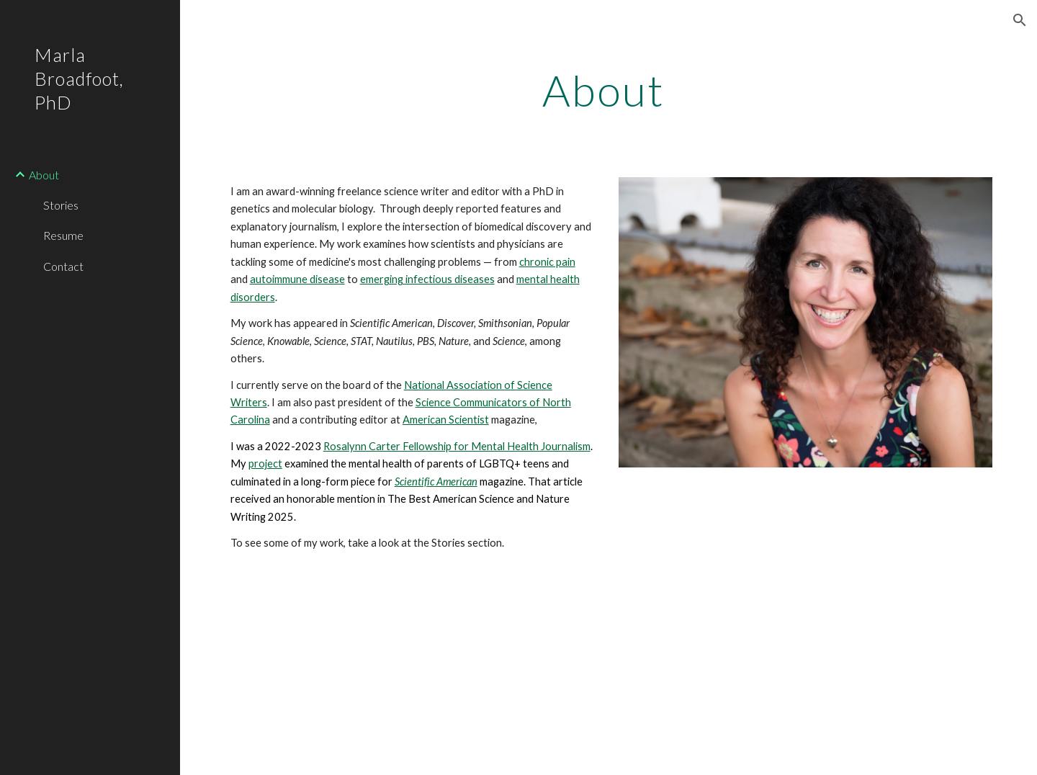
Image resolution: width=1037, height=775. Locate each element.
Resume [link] (63, 235)
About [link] (44, 175)
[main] (609, 90)
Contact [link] (63, 266)
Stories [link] (60, 205)
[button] (1019, 20)
